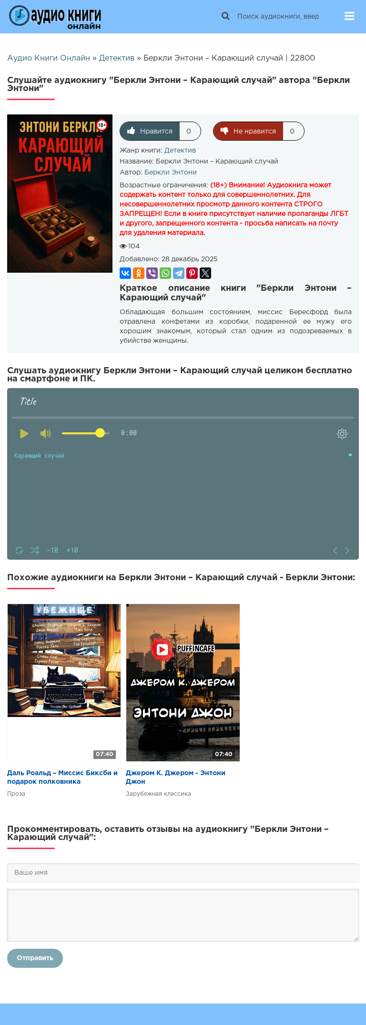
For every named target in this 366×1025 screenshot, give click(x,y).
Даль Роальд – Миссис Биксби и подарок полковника (62, 777)
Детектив (180, 151)
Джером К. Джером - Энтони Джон (175, 777)
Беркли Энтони (170, 172)
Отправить (35, 958)
